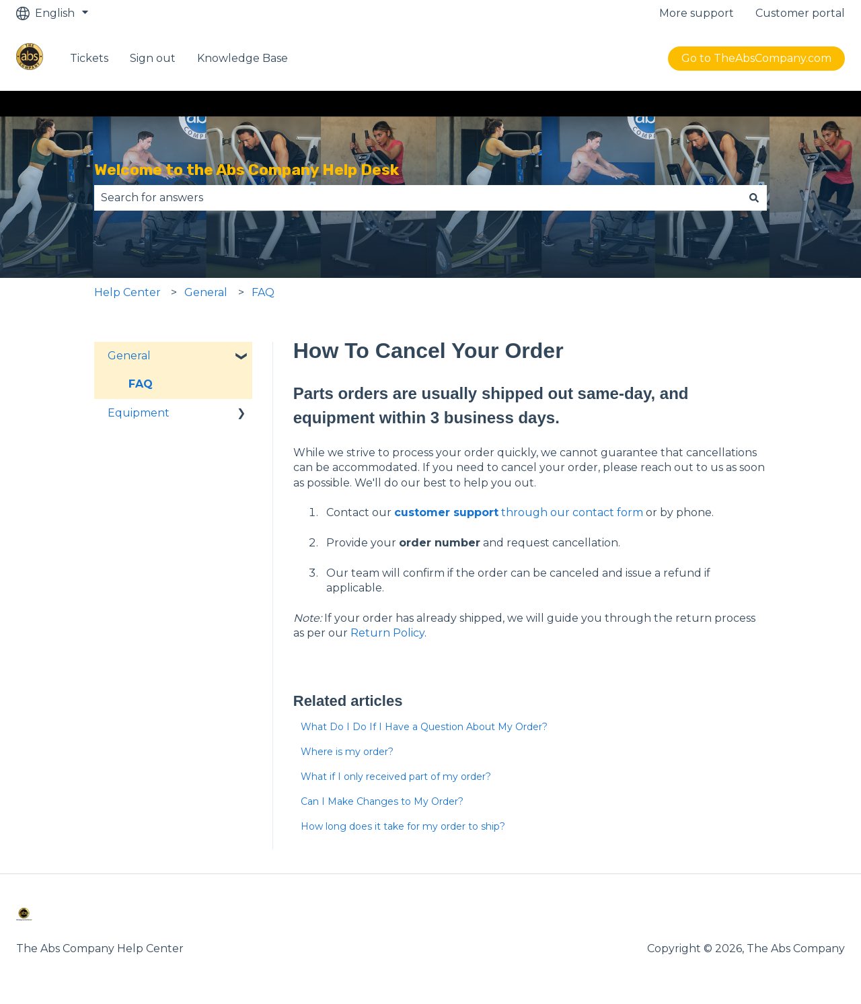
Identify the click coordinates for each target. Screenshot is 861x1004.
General (205, 292)
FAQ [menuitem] (140, 384)
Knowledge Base (242, 58)
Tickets (89, 58)
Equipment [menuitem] (139, 412)
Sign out (153, 58)
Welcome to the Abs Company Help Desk (246, 169)
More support (696, 13)
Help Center (127, 292)
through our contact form (518, 512)
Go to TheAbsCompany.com (756, 58)
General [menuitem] (129, 355)
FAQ (263, 292)
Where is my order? (347, 752)
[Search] (754, 198)
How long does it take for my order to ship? (403, 826)
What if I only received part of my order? (396, 776)
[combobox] (417, 198)
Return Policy (387, 632)
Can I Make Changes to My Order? (382, 801)
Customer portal (800, 13)
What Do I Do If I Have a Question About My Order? (424, 727)
